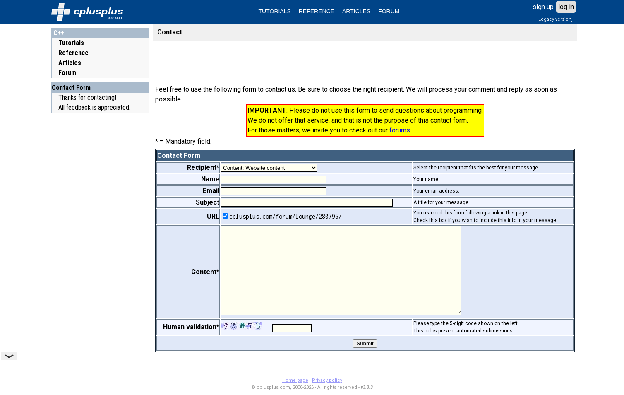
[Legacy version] (555, 19)
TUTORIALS (275, 11)
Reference (73, 53)
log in (566, 7)
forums (399, 130)
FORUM (388, 11)
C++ (58, 33)
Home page (295, 380)
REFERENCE (316, 11)
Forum (67, 73)
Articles (69, 63)
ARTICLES (356, 11)
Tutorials (71, 43)
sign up (543, 7)
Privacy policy (327, 380)
